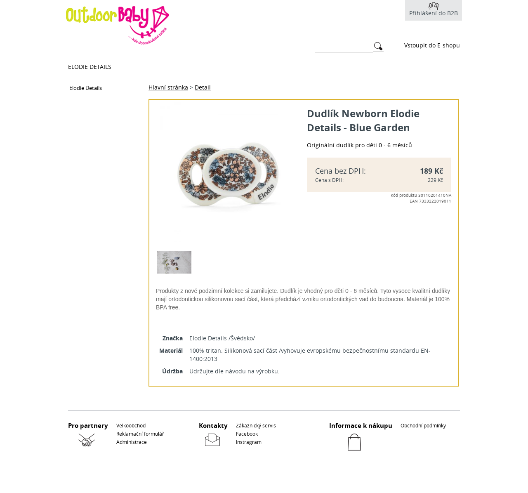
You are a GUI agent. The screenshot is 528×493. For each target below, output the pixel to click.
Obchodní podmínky (423, 425)
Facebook (247, 433)
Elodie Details (89, 67)
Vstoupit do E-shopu (432, 45)
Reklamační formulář (140, 433)
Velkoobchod (131, 425)
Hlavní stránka (168, 87)
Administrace (131, 442)
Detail (203, 87)
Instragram (249, 442)
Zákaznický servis (256, 425)
